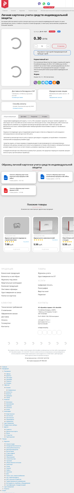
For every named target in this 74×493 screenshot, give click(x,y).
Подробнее (16, 249)
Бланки (8, 388)
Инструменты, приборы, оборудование (18, 483)
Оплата (4, 320)
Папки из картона (8, 296)
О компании (6, 310)
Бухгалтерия (10, 451)
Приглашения (10, 437)
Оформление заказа (55, 97)
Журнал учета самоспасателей (44, 238)
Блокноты (9, 392)
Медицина (9, 455)
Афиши (8, 374)
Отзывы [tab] (44, 116)
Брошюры (9, 402)
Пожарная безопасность (13, 446)
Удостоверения (9, 423)
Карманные (9, 421)
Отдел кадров (10, 453)
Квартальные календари (11, 283)
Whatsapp (44, 3)
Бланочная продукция (10, 273)
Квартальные (10, 414)
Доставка (5, 317)
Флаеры (8, 383)
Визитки (8, 394)
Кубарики (9, 396)
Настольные (10, 418)
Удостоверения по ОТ (47, 276)
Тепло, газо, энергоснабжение (15, 476)
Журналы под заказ (9, 280)
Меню (8, 433)
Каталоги (9, 407)
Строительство (11, 459)
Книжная (6, 399)
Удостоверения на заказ (11, 292)
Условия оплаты (18, 108)
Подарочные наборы (10, 425)
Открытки (9, 435)
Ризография (43, 288)
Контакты (5, 326)
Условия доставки (17, 97)
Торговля (9, 461)
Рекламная (7, 371)
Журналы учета (44, 273)
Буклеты (8, 376)
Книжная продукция (9, 286)
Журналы (9, 406)
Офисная (6, 385)
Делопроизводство (12, 449)
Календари (7, 411)
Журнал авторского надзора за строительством (15, 239)
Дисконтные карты (12, 431)
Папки (8, 397)
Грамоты (9, 429)
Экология (9, 472)
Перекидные (10, 419)
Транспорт (9, 464)
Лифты (8, 470)
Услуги (4, 490)
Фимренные (12, 390)
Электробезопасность (13, 448)
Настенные (9, 416)
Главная (4, 367)
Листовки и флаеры (9, 289)
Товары (4, 439)
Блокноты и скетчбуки (10, 276)
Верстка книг (43, 291)
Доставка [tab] (23, 116)
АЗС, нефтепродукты (12, 477)
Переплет (42, 295)
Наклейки (9, 379)
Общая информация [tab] (10, 116)
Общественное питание (13, 463)
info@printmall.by (43, 327)
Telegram (48, 3)
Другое (6, 427)
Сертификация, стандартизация (16, 485)
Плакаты (8, 381)
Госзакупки (5, 323)
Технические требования (11, 307)
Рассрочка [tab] (34, 116)
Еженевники (10, 404)
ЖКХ (7, 474)
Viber (39, 3)
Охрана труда (10, 444)
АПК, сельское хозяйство (13, 479)
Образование (10, 457)
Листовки (9, 377)
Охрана (8, 468)
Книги (8, 409)
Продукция (5, 369)
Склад (8, 466)
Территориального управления (15, 481)
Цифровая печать (45, 285)
